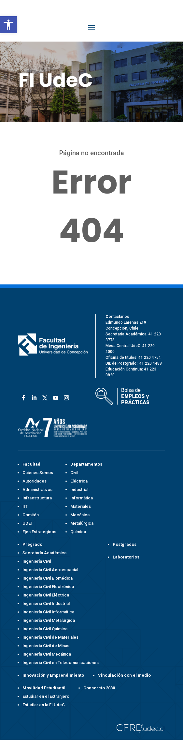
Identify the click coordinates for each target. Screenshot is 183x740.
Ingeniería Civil (36, 561)
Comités (30, 514)
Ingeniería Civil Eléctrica (45, 595)
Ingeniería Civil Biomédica (47, 578)
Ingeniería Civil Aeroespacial (50, 569)
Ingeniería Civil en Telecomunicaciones (60, 662)
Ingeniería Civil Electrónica (48, 586)
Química (78, 531)
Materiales (80, 506)
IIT (25, 506)
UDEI (27, 523)
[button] (8, 24)
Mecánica (80, 514)
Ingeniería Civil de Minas (45, 645)
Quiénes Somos (37, 472)
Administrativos (37, 489)
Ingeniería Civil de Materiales (50, 637)
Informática (81, 497)
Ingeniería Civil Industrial (46, 603)
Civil (74, 472)
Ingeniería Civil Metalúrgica (48, 620)
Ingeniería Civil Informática (48, 611)
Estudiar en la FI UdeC (43, 704)
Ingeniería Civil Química (44, 628)
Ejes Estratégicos (39, 531)
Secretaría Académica (44, 552)
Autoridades (34, 481)
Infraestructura (37, 497)
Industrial (79, 489)
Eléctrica (79, 481)
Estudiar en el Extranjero (45, 696)
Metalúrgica (81, 523)
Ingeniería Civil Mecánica (46, 654)
